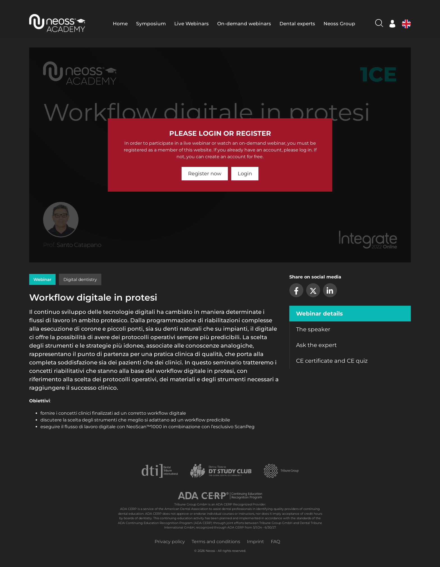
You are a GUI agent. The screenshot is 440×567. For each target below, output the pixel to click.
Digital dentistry (80, 279)
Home (120, 23)
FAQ (275, 541)
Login (245, 174)
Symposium (151, 23)
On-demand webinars (244, 23)
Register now (204, 174)
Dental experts (297, 23)
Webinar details (319, 313)
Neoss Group (339, 23)
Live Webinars (191, 23)
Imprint (255, 541)
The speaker (313, 329)
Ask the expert (316, 345)
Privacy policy (170, 541)
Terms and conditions (216, 541)
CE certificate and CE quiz (332, 360)
